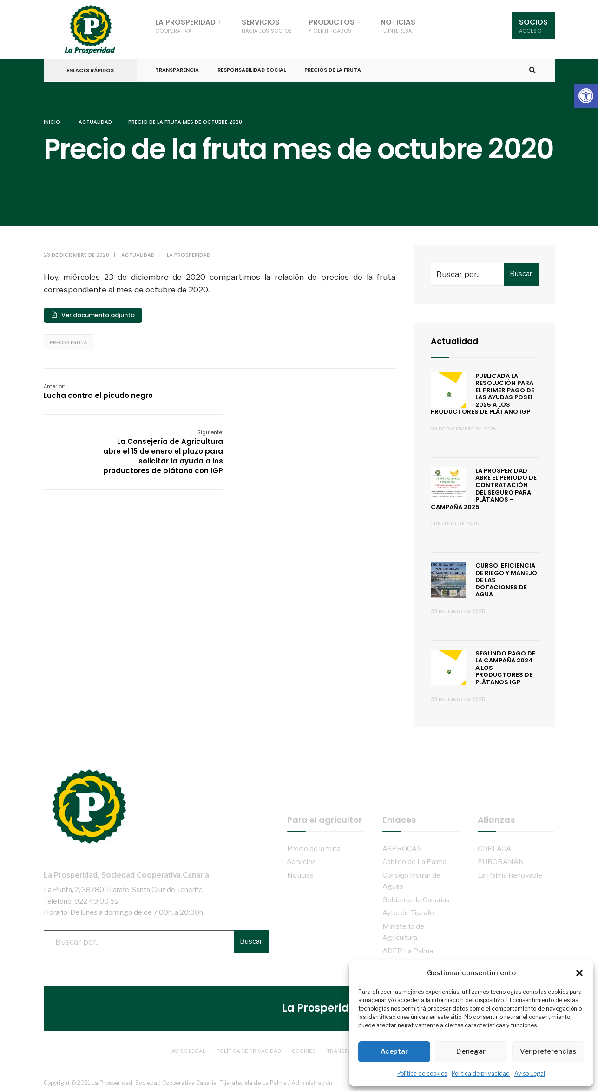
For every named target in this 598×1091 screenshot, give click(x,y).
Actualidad (95, 120)
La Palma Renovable (510, 873)
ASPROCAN (402, 847)
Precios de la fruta (332, 69)
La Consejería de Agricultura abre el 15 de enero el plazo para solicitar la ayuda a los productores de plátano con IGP (335, 404)
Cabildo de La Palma (414, 860)
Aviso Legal (529, 1073)
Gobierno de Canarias (416, 898)
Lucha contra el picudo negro (98, 389)
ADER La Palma (407, 949)
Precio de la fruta (314, 847)
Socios (533, 25)
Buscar (521, 272)
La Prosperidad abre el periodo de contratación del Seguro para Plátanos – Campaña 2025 (484, 487)
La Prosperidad (185, 25)
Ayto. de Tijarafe (408, 911)
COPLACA (494, 847)
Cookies (304, 1049)
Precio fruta (68, 340)
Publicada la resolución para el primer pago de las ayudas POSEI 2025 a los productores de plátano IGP (483, 392)
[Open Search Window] (532, 69)
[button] (586, 96)
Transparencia (177, 69)
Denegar (471, 1051)
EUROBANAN (501, 860)
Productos (332, 25)
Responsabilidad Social (251, 69)
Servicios (267, 25)
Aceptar (394, 1051)
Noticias (398, 25)
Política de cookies (422, 1073)
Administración (311, 1081)
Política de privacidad (481, 1073)
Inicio (52, 120)
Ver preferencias (548, 1051)
